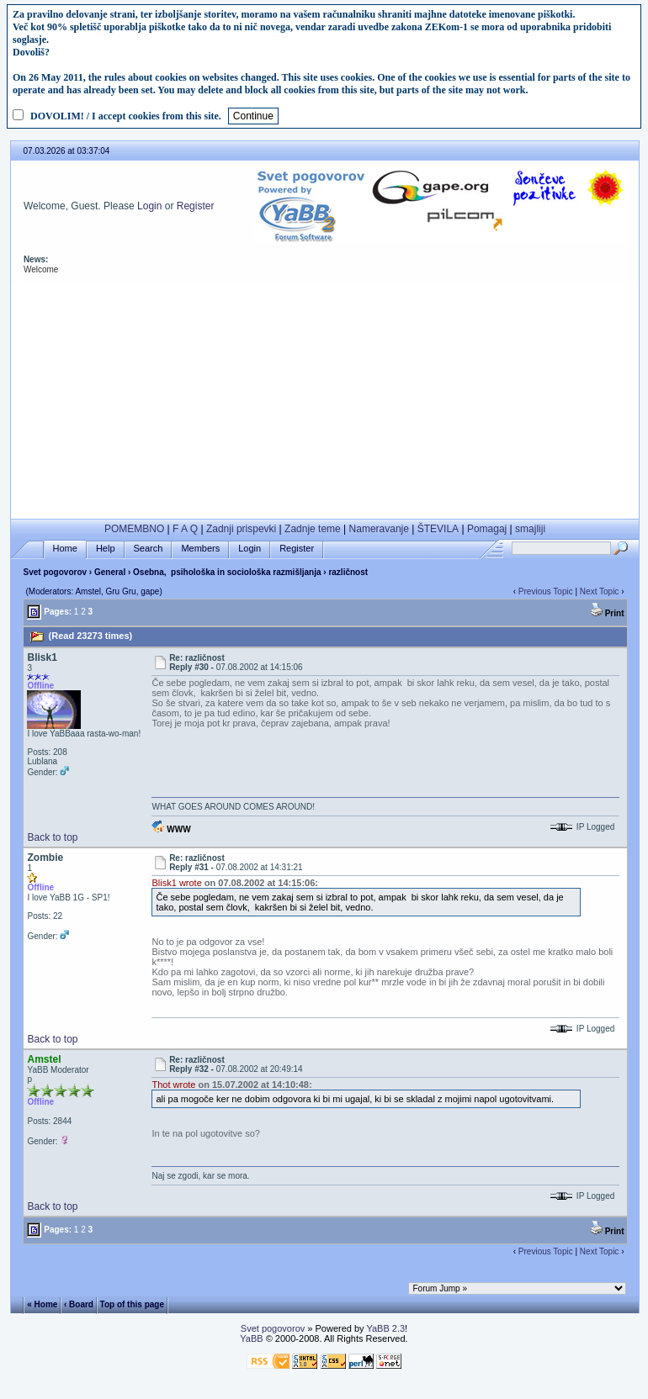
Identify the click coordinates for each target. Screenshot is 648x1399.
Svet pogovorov (55, 572)
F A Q (185, 529)
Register (196, 206)
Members (200, 549)
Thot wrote (173, 1085)
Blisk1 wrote (176, 883)
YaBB (251, 1338)
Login (149, 206)
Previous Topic (545, 591)
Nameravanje (379, 529)
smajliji (530, 529)
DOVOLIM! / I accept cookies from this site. (125, 116)
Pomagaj (487, 529)
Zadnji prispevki (241, 529)
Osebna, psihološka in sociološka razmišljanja (227, 572)
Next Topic (599, 591)
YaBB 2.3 (385, 1328)
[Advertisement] (324, 401)
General (109, 572)
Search (148, 549)
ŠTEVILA (438, 529)
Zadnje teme (312, 529)
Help (106, 549)
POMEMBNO (134, 529)
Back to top (52, 837)
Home (65, 549)
